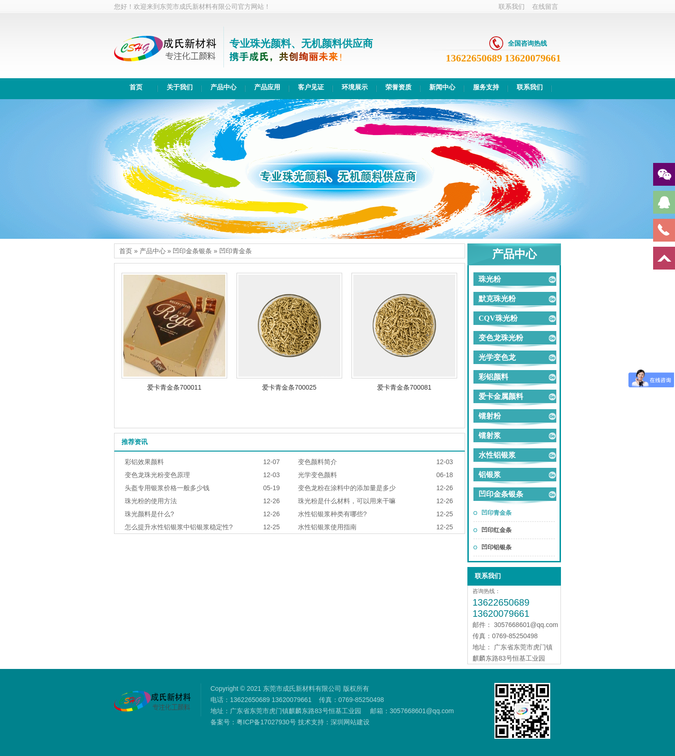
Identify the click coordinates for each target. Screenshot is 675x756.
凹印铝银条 (496, 547)
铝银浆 (490, 475)
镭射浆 (490, 435)
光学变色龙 (497, 357)
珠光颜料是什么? (149, 514)
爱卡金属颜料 (501, 396)
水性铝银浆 (497, 455)
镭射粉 (490, 416)
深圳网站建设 (350, 722)
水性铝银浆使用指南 (327, 527)
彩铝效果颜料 (144, 462)
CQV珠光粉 (498, 318)
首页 (125, 251)
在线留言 (545, 6)
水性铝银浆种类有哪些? (332, 514)
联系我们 (512, 6)
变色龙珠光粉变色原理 (157, 475)
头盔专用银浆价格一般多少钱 (167, 488)
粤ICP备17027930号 (266, 722)
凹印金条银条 (192, 251)
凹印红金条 (496, 529)
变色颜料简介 (317, 462)
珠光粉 (490, 279)
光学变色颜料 (317, 475)
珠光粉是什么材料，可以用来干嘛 (347, 501)
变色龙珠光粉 (501, 338)
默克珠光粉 (497, 299)
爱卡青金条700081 (404, 387)
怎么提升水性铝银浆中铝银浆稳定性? (179, 527)
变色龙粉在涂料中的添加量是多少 (347, 488)
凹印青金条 (235, 251)
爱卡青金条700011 (174, 387)
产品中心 (153, 251)
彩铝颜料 (493, 377)
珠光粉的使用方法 (151, 501)
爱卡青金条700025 (289, 387)
